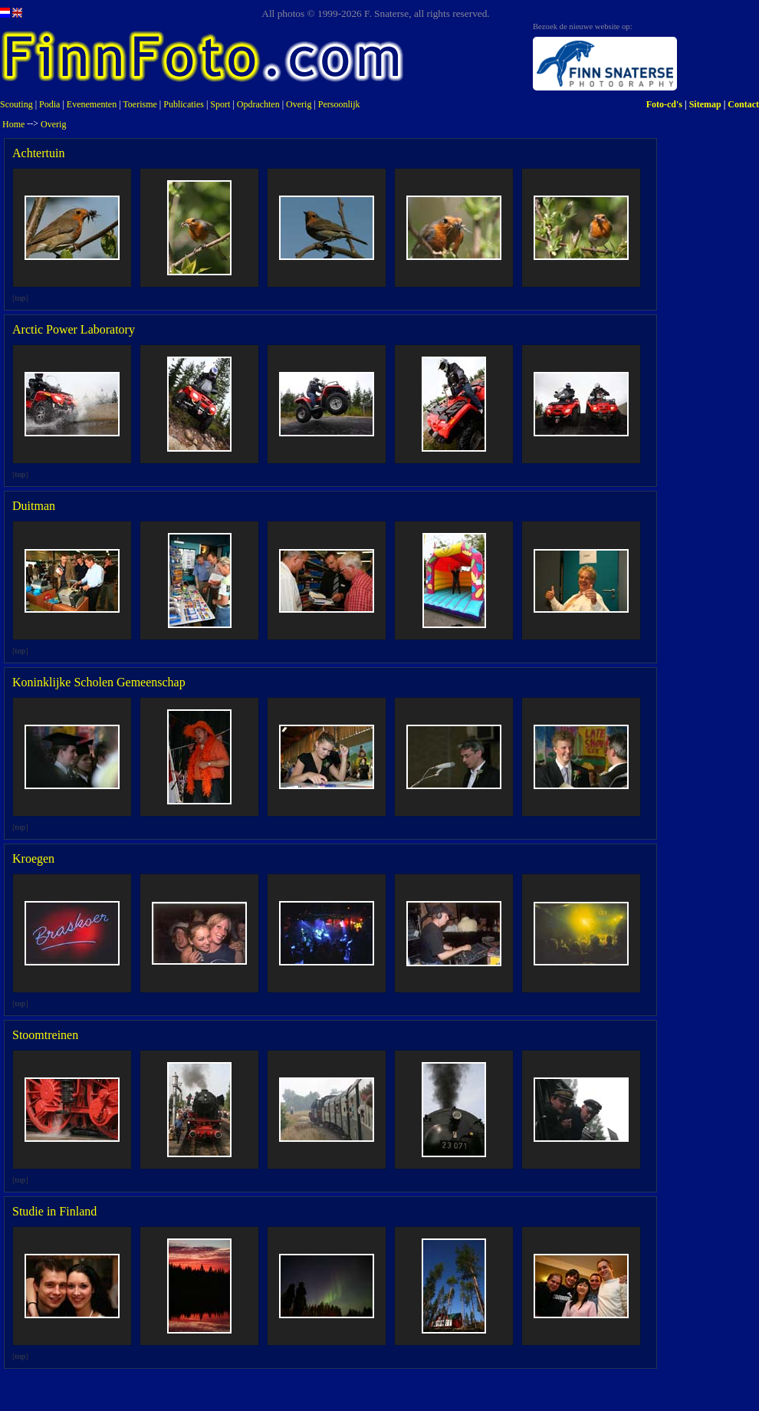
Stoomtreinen (45, 1034)
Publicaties (183, 104)
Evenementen (92, 104)
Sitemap (705, 104)
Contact (743, 104)
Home (13, 124)
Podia (49, 104)
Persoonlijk (339, 104)
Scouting (16, 104)
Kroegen (33, 858)
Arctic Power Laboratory (73, 329)
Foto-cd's (664, 104)
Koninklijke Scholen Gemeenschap (99, 682)
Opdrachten (258, 104)
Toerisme (139, 104)
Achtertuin (38, 153)
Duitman (33, 505)
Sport (220, 104)
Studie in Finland (54, 1211)
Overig (298, 104)
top (20, 298)
